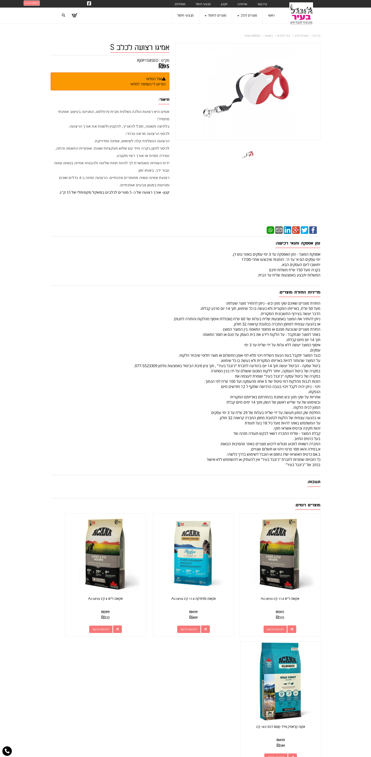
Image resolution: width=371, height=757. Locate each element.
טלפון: (247, 670)
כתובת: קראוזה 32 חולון (233, 659)
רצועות (269, 36)
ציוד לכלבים (283, 36)
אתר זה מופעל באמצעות (185, 749)
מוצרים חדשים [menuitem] (310, 667)
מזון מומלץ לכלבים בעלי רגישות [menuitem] (300, 713)
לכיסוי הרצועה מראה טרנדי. (147, 134)
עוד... (109, 643)
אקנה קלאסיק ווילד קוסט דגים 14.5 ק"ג (81, 580)
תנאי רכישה (243, 676)
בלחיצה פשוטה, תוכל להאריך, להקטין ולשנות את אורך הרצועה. (119, 126)
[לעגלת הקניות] (76, 15)
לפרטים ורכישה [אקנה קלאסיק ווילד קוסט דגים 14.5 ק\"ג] (76, 610)
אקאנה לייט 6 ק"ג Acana (150, 580)
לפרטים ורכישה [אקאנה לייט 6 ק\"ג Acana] (146, 610)
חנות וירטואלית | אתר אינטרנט (156, 748)
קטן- (165, 192)
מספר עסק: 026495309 (232, 664)
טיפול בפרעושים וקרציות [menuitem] (304, 706)
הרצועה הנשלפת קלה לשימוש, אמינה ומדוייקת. (131, 141)
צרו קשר (243, 643)
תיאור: (164, 99)
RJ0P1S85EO (147, 60)
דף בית (316, 36)
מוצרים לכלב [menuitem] (247, 15)
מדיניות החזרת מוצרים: (299, 292)
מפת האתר (310, 643)
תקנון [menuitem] (224, 4)
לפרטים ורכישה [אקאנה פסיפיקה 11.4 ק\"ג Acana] (215, 610)
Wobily (200, 748)
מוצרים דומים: (307, 505)
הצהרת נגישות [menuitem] (310, 720)
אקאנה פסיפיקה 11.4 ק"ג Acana (220, 580)
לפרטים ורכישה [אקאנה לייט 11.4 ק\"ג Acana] (284, 610)
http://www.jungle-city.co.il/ (160, 654)
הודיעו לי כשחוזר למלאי (148, 84)
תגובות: (313, 481)
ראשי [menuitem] (271, 15)
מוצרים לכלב (301, 36)
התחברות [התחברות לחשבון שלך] (31, 3)
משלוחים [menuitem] (180, 4)
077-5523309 (232, 670)
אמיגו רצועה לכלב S (139, 47)
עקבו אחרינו (171, 643)
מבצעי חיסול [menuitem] (203, 4)
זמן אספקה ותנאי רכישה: (297, 243)
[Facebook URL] (89, 3)
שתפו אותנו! (162, 659)
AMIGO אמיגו (252, 36)
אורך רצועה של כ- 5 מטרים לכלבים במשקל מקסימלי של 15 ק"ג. (109, 192)
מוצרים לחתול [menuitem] (215, 15)
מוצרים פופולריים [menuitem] (309, 654)
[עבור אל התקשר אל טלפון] (7, 751)
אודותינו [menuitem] (242, 4)
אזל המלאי (154, 78)
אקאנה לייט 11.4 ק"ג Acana (289, 580)
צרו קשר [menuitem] (262, 4)
